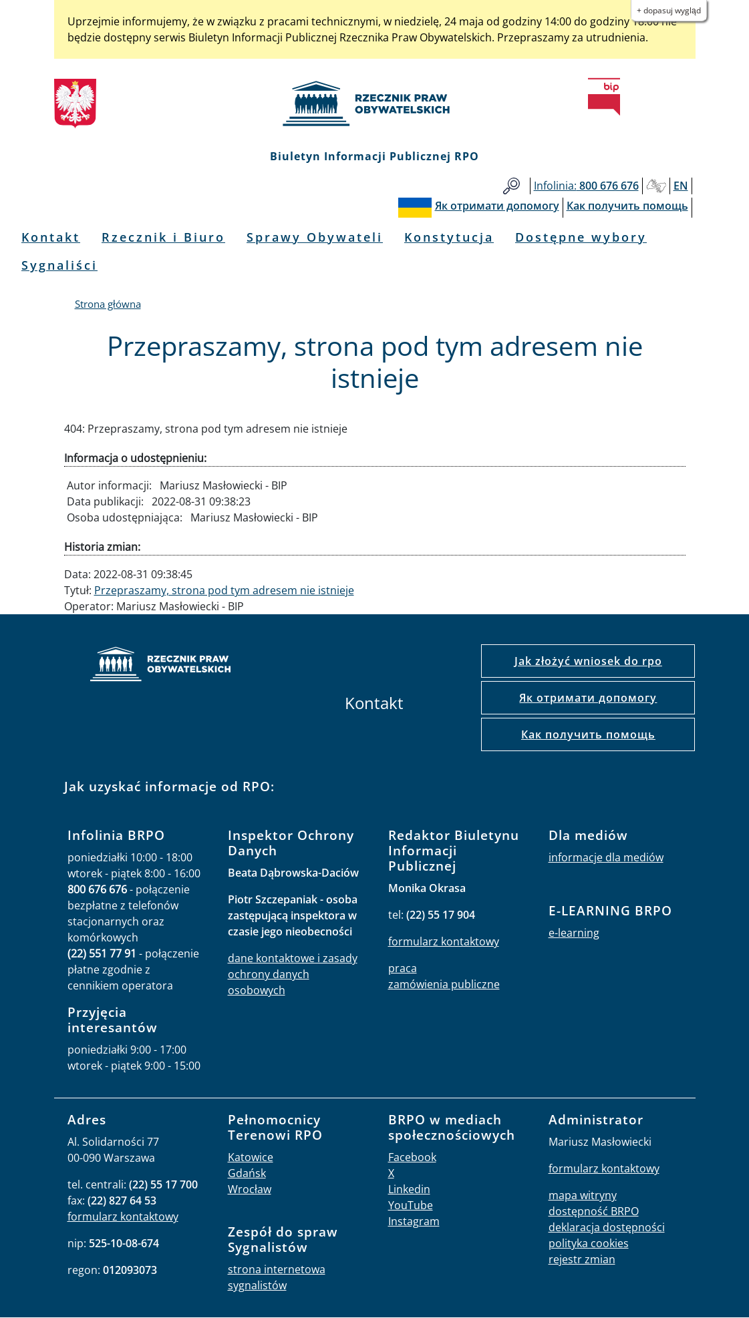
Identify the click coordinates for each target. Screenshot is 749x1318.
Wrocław (249, 1189)
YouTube (410, 1205)
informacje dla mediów (606, 857)
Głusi (656, 186)
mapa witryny (583, 1195)
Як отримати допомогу (588, 697)
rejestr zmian (582, 1259)
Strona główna (108, 303)
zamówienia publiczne (444, 984)
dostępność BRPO (594, 1211)
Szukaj (511, 186)
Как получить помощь (588, 734)
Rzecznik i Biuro (163, 237)
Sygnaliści (59, 265)
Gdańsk (247, 1173)
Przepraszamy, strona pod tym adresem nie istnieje (224, 590)
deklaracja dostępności (607, 1227)
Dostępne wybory (581, 237)
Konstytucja (449, 237)
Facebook (412, 1157)
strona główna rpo (160, 666)
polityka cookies (589, 1243)
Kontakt (50, 237)
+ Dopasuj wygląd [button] (669, 10)
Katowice (250, 1157)
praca (402, 968)
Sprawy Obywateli (315, 237)
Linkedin (409, 1189)
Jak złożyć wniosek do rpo (588, 661)
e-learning (574, 932)
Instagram (414, 1221)
